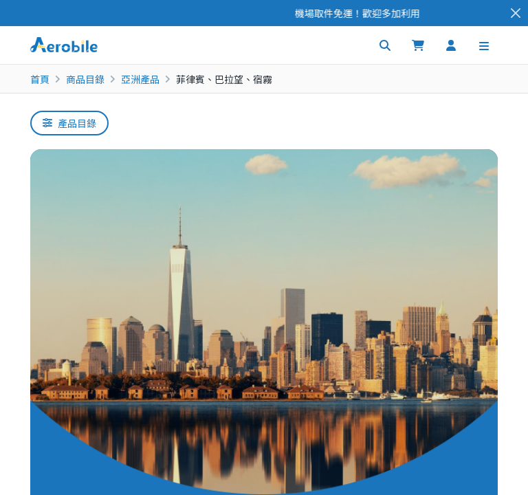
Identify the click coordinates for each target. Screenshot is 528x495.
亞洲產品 (140, 79)
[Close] (515, 13)
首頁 (40, 79)
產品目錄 (69, 123)
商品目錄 (85, 79)
